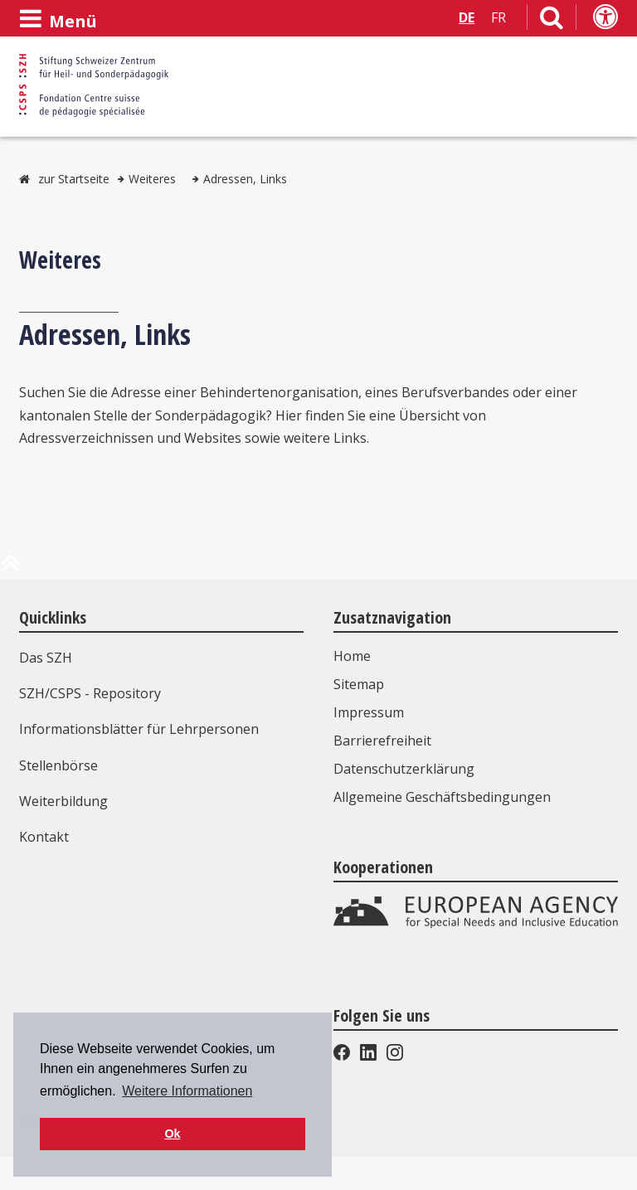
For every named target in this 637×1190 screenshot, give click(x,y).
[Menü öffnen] (58, 19)
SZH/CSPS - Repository (90, 693)
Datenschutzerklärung (403, 769)
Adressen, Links (245, 179)
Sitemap (358, 684)
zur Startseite (73, 179)
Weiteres (152, 179)
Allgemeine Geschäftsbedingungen (442, 797)
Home (352, 656)
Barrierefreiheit (382, 740)
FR (498, 17)
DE (466, 17)
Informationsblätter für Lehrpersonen (139, 729)
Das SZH (45, 657)
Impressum (368, 712)
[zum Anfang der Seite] (11, 570)
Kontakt (44, 837)
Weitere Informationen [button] (187, 1091)
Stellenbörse (58, 765)
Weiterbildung (63, 801)
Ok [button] (172, 1133)
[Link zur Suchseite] (551, 21)
